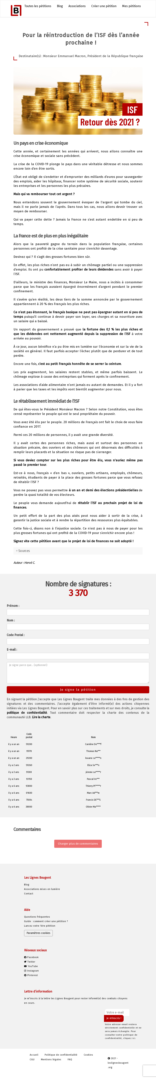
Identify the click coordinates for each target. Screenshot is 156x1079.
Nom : (11, 620)
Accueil (34, 1055)
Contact (28, 893)
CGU (32, 1059)
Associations (77, 6)
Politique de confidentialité (61, 1055)
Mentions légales (51, 1059)
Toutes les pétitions (37, 6)
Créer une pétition (104, 6)
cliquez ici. (129, 1038)
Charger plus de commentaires (78, 843)
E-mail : (12, 649)
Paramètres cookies (38, 933)
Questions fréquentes (37, 917)
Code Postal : (16, 635)
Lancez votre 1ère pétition (39, 926)
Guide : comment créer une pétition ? (46, 921)
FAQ (70, 1059)
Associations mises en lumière (42, 889)
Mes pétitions (131, 6)
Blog (60, 6)
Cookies (88, 1055)
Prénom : (13, 606)
